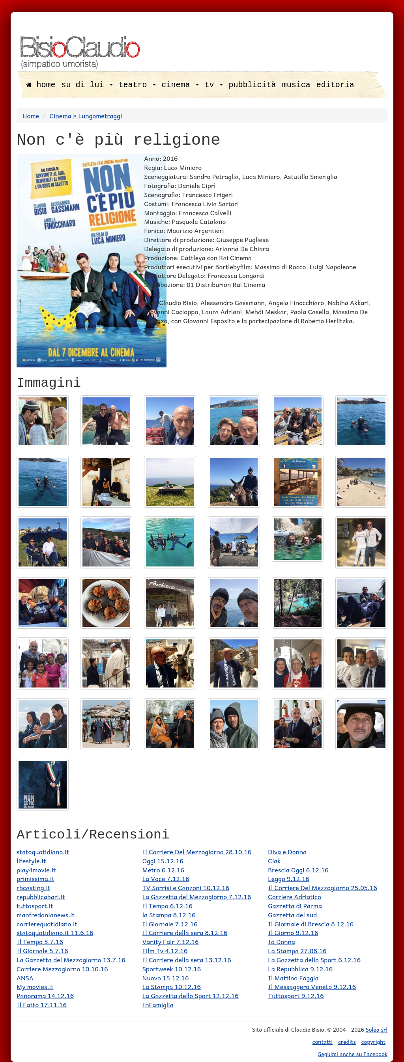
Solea (376, 1029)
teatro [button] (137, 84)
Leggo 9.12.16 (288, 878)
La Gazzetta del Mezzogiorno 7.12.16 (196, 896)
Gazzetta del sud (292, 914)
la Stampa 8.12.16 (169, 914)
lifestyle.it (31, 860)
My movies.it (35, 986)
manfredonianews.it (46, 914)
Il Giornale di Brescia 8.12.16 (311, 924)
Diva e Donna (287, 851)
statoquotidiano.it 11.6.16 (55, 932)
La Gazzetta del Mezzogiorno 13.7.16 (71, 959)
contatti (322, 1041)
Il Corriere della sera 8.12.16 (185, 932)
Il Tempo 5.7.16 (40, 941)
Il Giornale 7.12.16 (170, 924)
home (41, 84)
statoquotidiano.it (43, 851)
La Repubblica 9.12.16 (300, 968)
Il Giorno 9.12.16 (293, 932)
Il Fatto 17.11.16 (42, 1004)
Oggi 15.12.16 (162, 860)
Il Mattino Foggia (293, 978)
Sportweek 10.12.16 (171, 968)
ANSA (25, 978)
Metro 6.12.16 (163, 870)
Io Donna (281, 941)
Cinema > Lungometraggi (86, 115)
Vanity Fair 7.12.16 (170, 941)
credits (347, 1041)
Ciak (274, 860)
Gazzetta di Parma (295, 905)
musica (296, 84)
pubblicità (252, 84)
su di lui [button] (87, 84)
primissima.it (35, 878)
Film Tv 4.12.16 (165, 950)
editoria (335, 84)
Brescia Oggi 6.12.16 (298, 870)
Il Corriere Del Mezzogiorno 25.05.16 (322, 887)
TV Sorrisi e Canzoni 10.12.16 (185, 887)
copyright (373, 1041)
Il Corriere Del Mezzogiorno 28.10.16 (196, 851)
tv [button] (214, 84)
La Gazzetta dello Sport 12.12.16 (190, 995)
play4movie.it (36, 870)
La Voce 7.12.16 (165, 878)
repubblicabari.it (41, 896)
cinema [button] (180, 84)
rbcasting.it (33, 887)
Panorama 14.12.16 (45, 995)
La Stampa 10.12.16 (171, 986)
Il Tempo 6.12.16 (167, 905)
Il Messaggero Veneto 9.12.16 (312, 986)
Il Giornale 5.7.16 (42, 950)
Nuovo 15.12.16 (165, 978)
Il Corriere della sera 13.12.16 (186, 959)
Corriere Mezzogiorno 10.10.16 (62, 968)
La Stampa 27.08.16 (297, 950)
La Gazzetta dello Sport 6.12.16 (314, 959)
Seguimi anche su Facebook (352, 1053)
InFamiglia (158, 1004)
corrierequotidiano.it (47, 924)
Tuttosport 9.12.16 (296, 995)
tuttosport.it (35, 905)
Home (30, 115)
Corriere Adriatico (294, 896)
